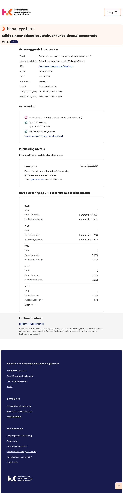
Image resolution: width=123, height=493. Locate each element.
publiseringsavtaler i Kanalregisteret (45, 154)
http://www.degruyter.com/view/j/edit (56, 66)
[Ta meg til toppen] (118, 485)
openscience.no (37, 179)
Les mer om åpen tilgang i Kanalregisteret (44, 136)
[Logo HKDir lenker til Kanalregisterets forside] (18, 12)
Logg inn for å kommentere (31, 323)
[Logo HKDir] (61, 479)
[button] (61, 304)
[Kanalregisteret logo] (55, 28)
